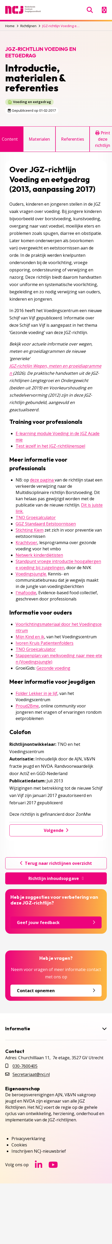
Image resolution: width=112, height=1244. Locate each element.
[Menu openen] (104, 10)
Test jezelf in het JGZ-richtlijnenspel (50, 446)
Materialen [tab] (39, 139)
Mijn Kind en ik (30, 637)
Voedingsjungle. (31, 574)
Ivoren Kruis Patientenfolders (44, 643)
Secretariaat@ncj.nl (31, 1074)
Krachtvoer (26, 542)
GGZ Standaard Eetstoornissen (46, 524)
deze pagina (42, 480)
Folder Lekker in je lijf (36, 693)
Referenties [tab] (72, 139)
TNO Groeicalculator (36, 517)
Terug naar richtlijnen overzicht (56, 863)
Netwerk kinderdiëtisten (39, 555)
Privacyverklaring (28, 1138)
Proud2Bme (27, 706)
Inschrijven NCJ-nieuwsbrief (38, 1151)
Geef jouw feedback (56, 922)
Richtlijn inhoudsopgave (56, 878)
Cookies (19, 1145)
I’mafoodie (26, 593)
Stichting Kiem (29, 530)
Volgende (56, 830)
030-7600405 (25, 1066)
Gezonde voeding (53, 668)
